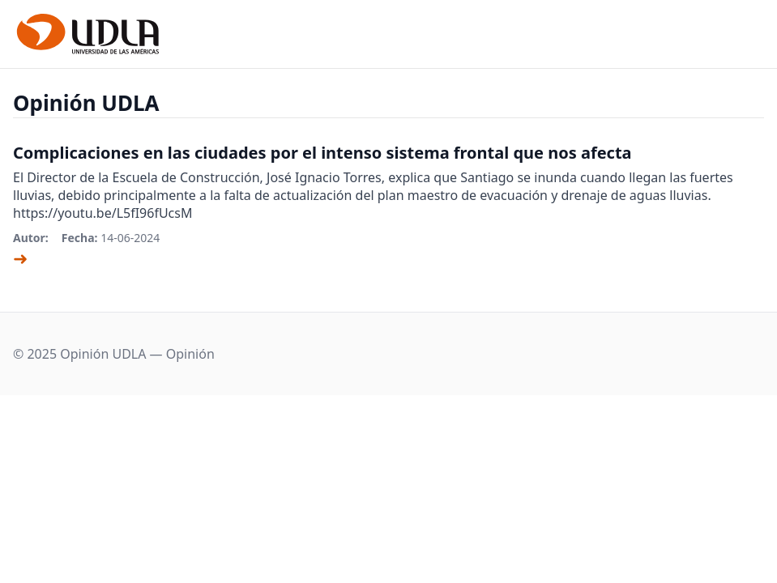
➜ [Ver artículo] (20, 257)
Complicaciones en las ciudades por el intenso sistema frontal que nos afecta (322, 153)
